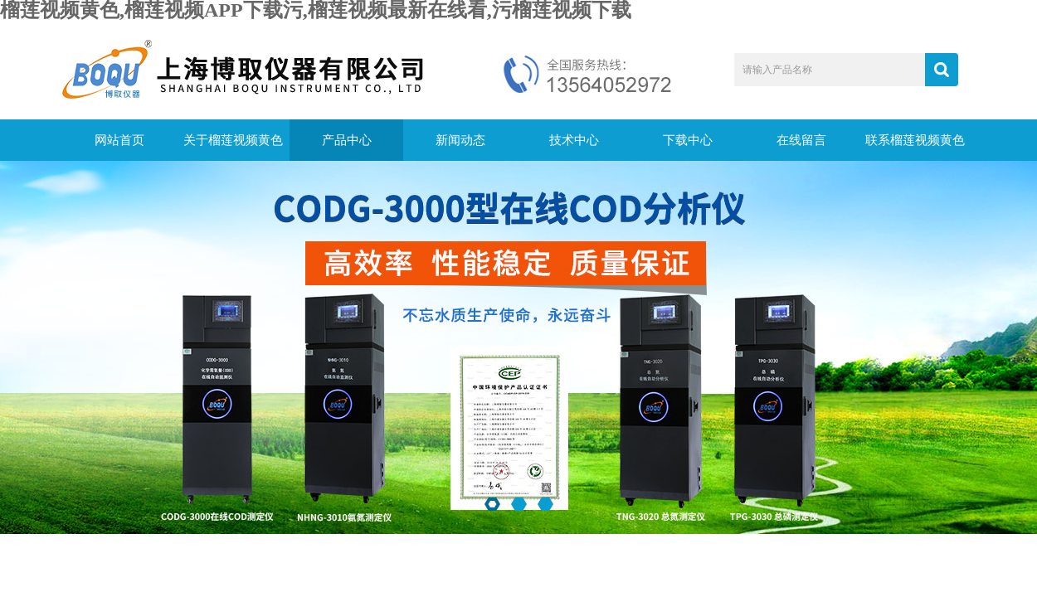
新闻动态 (460, 140)
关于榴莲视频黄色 (233, 140)
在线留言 (801, 140)
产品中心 (347, 140)
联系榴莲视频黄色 (915, 140)
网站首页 (119, 140)
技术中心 (574, 140)
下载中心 (688, 140)
